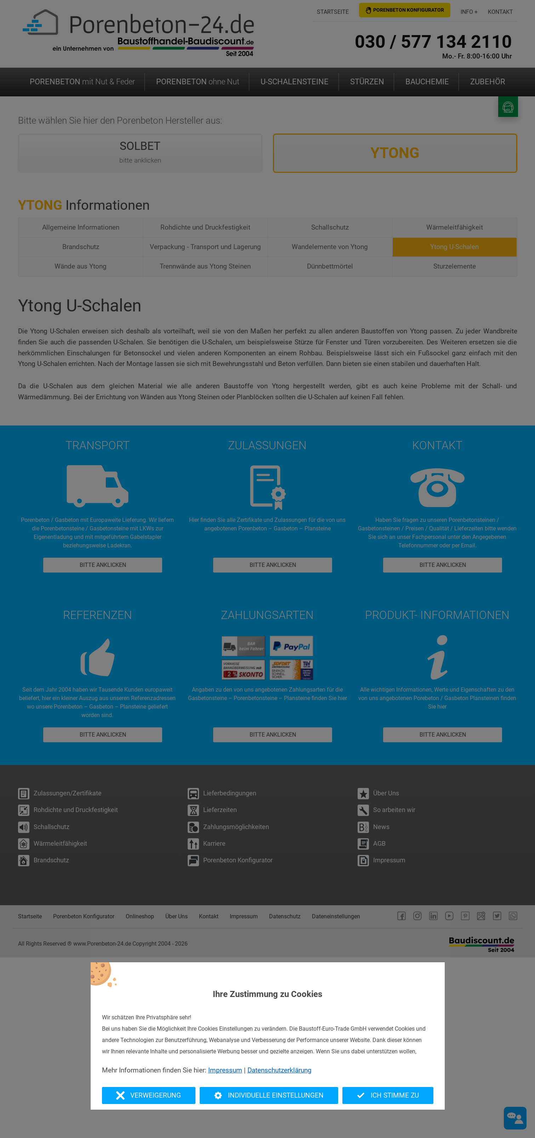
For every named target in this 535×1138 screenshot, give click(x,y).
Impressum (225, 1070)
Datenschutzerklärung (279, 1070)
